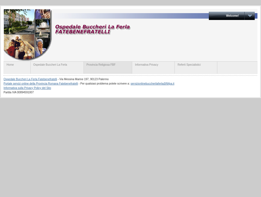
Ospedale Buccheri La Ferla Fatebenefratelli (30, 79)
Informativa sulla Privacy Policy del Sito (27, 87)
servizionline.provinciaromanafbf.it (109, 34)
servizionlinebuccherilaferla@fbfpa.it (152, 83)
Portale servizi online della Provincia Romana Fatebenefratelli (41, 83)
